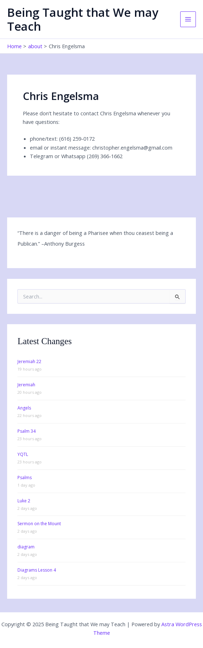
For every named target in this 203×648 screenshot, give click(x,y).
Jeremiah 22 (29, 361)
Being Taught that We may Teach (82, 19)
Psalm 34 (26, 431)
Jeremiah (26, 385)
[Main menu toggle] (188, 19)
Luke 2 (23, 501)
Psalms (24, 477)
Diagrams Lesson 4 (36, 570)
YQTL (22, 454)
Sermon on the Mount (39, 524)
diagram (26, 547)
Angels (24, 408)
